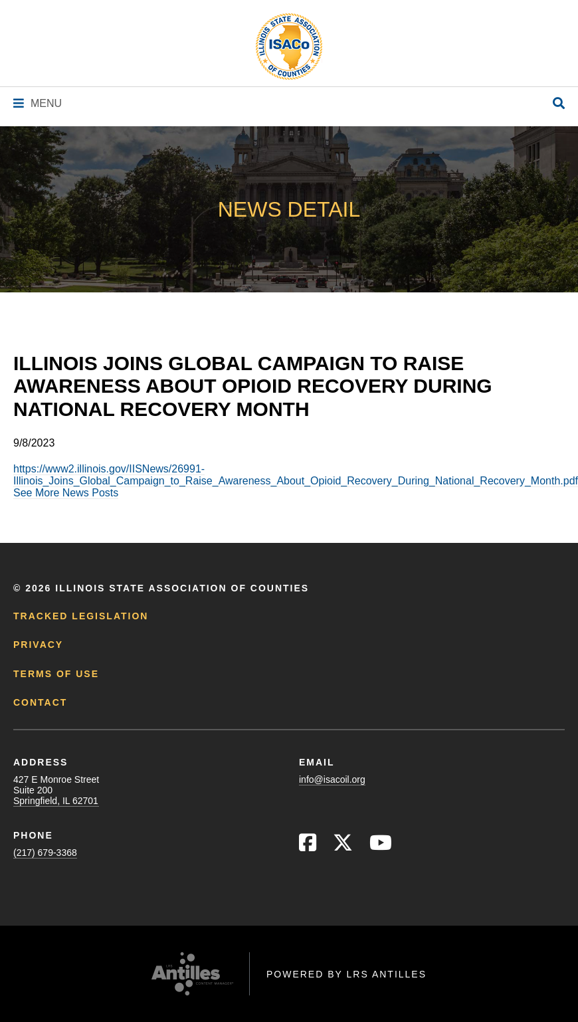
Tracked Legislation (80, 616)
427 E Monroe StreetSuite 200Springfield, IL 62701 (56, 790)
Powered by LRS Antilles (346, 974)
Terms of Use (56, 673)
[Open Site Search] (559, 104)
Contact (40, 702)
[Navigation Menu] (37, 103)
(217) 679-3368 (45, 852)
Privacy (38, 644)
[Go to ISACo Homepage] (289, 46)
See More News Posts (65, 492)
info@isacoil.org (332, 779)
